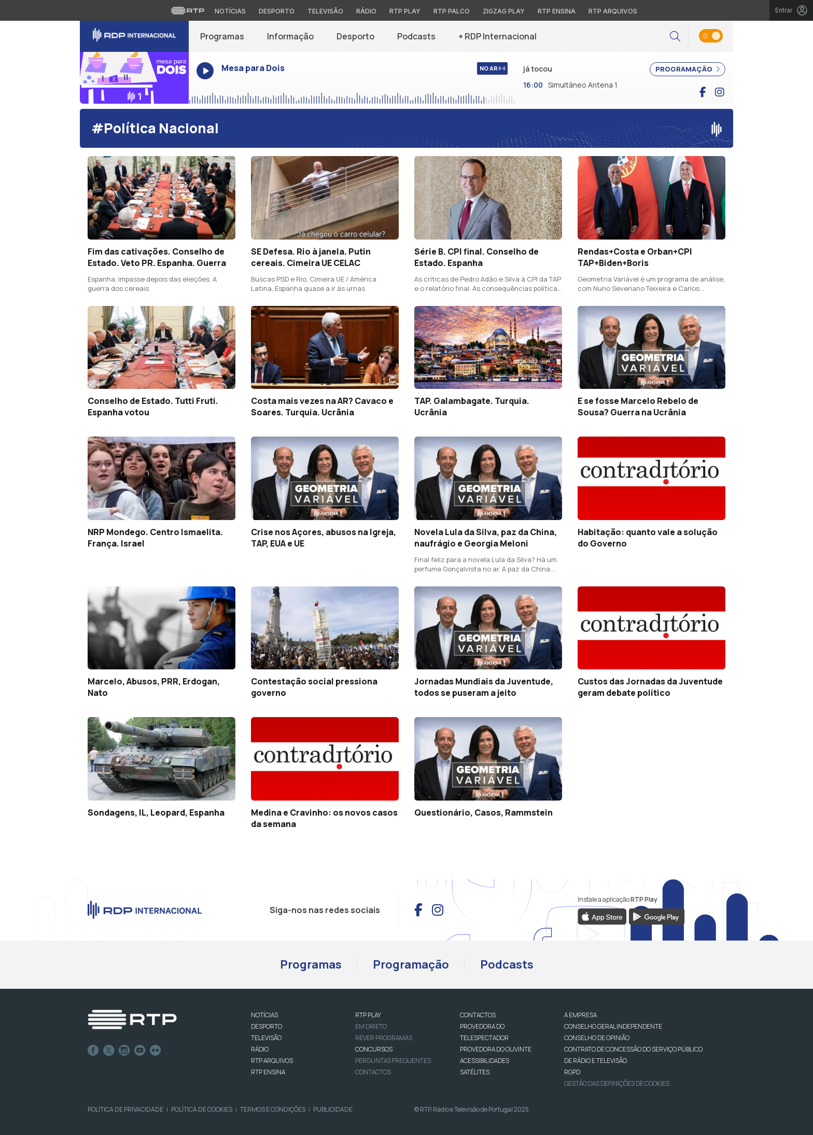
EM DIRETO (371, 1026)
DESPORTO (266, 1026)
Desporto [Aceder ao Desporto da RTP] (277, 11)
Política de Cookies (201, 1109)
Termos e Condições (272, 1109)
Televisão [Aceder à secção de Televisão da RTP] (325, 11)
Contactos (373, 1072)
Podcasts (416, 36)
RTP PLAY (368, 1015)
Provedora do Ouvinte (495, 1049)
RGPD (572, 1072)
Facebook (93, 1050)
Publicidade (333, 1109)
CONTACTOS (478, 1015)
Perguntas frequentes (393, 1060)
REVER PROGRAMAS (383, 1037)
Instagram (124, 1050)
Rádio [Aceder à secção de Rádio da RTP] (366, 11)
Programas (222, 36)
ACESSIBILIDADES (484, 1060)
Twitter (109, 1050)
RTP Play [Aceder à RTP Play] (404, 11)
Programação (411, 964)
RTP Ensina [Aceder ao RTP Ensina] (557, 11)
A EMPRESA (580, 1015)
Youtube (140, 1050)
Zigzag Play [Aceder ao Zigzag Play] (504, 11)
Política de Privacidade (125, 1109)
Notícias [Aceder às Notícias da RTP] (230, 11)
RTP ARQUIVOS (272, 1060)
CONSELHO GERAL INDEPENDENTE (613, 1026)
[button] (675, 36)
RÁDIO (260, 1049)
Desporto (355, 36)
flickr (155, 1050)
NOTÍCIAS (264, 1015)
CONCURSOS (374, 1049)
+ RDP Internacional (497, 36)
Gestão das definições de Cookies (616, 1083)
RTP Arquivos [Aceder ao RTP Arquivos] (612, 11)
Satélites (474, 1072)
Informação (290, 36)
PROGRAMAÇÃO (687, 69)
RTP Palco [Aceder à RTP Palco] (451, 11)
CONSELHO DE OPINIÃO (596, 1037)
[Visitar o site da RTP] (187, 10)
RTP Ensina (268, 1072)
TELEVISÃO (266, 1037)
